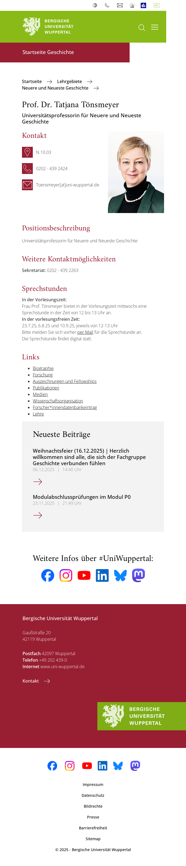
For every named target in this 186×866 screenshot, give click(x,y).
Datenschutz (93, 795)
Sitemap (93, 838)
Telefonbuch (108, 5)
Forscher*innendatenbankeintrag (65, 407)
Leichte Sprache (144, 5)
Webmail (120, 5)
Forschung (43, 375)
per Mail (85, 332)
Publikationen (46, 388)
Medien (40, 394)
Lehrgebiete (70, 81)
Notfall (132, 5)
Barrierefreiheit (93, 827)
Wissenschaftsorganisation (58, 401)
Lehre (38, 414)
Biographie (43, 368)
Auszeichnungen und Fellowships (65, 381)
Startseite (32, 81)
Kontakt (31, 681)
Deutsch (157, 5)
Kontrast (96, 5)
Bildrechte (93, 806)
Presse (93, 817)
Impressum (93, 784)
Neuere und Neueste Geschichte (55, 88)
